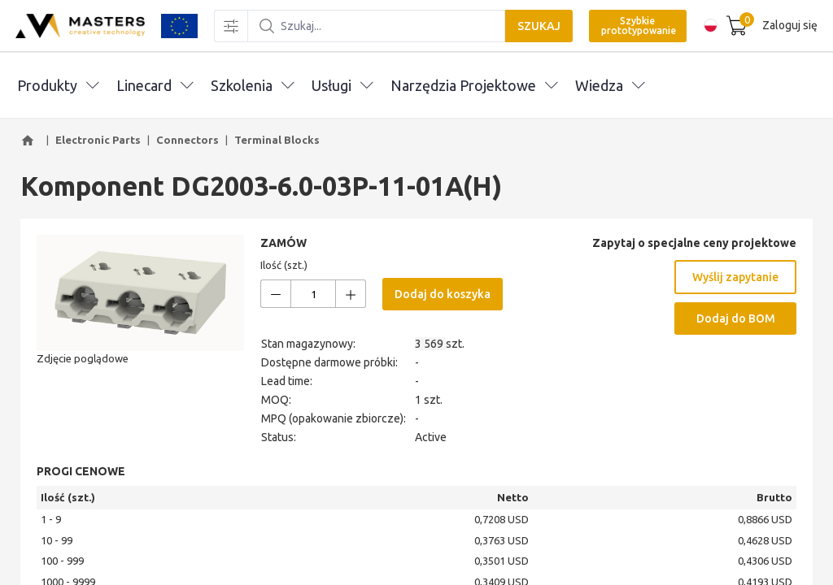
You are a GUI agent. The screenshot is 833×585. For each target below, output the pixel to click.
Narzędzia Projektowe (473, 85)
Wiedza (609, 85)
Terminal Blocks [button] (277, 139)
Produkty (57, 85)
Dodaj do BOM (735, 318)
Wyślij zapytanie (735, 277)
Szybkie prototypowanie (637, 25)
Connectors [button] (187, 139)
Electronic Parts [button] (98, 139)
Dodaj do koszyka (443, 294)
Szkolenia (252, 85)
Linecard (154, 85)
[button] (30, 140)
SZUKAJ (537, 26)
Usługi (342, 85)
